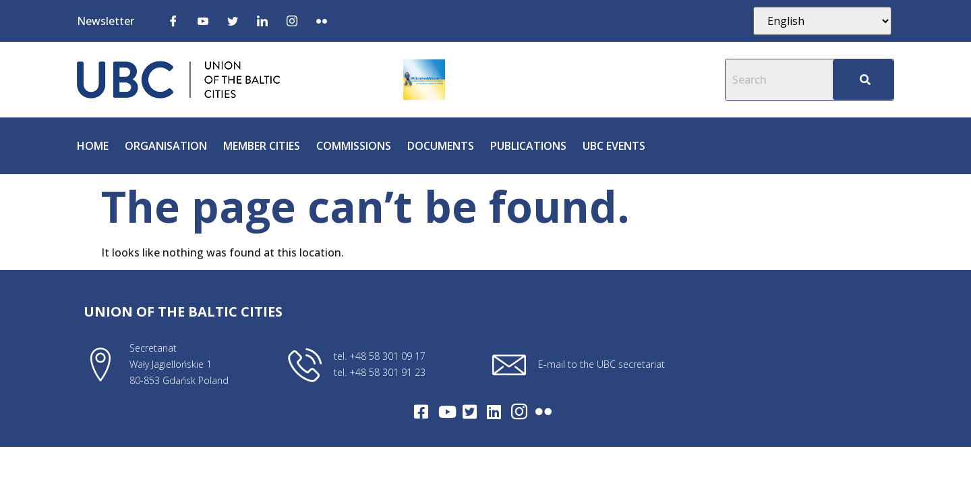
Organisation (166, 145)
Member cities (261, 145)
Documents (440, 145)
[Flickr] (322, 20)
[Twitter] (233, 20)
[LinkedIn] (262, 20)
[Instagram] (292, 20)
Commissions (353, 145)
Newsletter (105, 21)
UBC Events (614, 145)
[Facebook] (173, 20)
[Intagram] (519, 412)
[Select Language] (822, 21)
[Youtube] (203, 20)
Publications (528, 145)
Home (93, 145)
